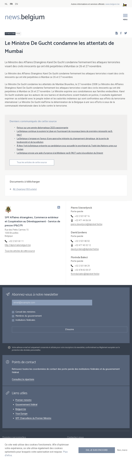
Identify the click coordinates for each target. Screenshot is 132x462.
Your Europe (21, 413)
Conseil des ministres (25, 312)
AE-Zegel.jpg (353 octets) (25, 189)
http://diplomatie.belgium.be (18, 245)
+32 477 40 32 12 (83, 245)
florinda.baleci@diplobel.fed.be (85, 274)
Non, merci (122, 450)
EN (16, 4)
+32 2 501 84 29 (82, 266)
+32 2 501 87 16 (82, 216)
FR (11, 4)
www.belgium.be (112, 4)
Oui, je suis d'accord (97, 450)
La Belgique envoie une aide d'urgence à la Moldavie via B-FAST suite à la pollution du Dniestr (60, 153)
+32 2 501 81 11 (16, 241)
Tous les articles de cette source (32, 162)
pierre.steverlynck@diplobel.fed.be (86, 224)
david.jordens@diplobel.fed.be (85, 249)
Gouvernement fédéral (26, 404)
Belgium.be (20, 409)
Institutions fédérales (25, 320)
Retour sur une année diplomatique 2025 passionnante (42, 127)
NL (6, 4)
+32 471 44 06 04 (83, 220)
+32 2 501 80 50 (82, 241)
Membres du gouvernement (28, 316)
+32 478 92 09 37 (83, 270)
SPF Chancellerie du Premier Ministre (33, 418)
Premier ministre (23, 400)
